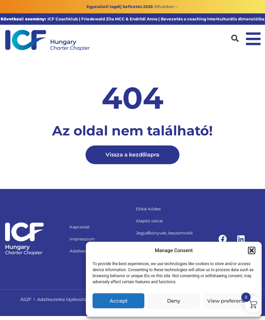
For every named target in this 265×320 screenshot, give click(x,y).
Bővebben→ (166, 6)
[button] (251, 250)
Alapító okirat (149, 220)
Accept (119, 301)
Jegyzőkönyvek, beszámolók (164, 232)
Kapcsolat (80, 226)
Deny (173, 301)
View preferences (229, 301)
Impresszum (82, 238)
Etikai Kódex (148, 208)
